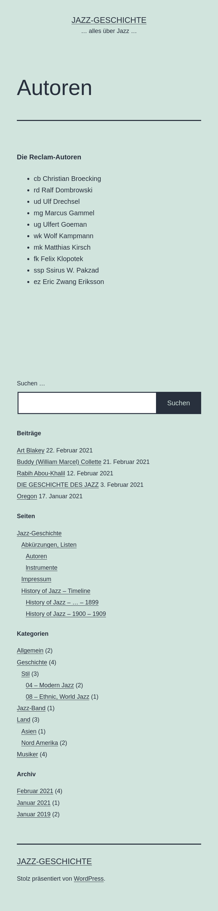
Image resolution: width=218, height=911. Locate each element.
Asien (28, 731)
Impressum (36, 579)
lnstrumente (41, 567)
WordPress (89, 878)
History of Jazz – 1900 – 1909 (66, 613)
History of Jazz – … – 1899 (62, 602)
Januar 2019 (34, 814)
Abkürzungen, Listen (48, 544)
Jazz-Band (31, 708)
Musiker (27, 754)
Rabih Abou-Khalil (41, 473)
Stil (25, 673)
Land (23, 719)
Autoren (36, 556)
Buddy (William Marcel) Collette (59, 462)
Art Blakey (30, 450)
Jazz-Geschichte (109, 20)
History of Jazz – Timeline (55, 591)
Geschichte (32, 662)
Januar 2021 (34, 802)
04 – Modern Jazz (50, 685)
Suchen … (31, 383)
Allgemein (30, 650)
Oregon (27, 496)
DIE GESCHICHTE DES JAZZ (58, 484)
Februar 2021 (35, 791)
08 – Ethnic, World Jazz (57, 696)
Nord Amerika (39, 743)
